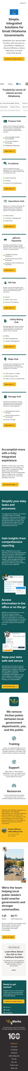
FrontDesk (14, 1050)
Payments (14, 1053)
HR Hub (14, 1059)
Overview (14, 1047)
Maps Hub (14, 1068)
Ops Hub (14, 1062)
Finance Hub (14, 1065)
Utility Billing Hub (14, 1056)
